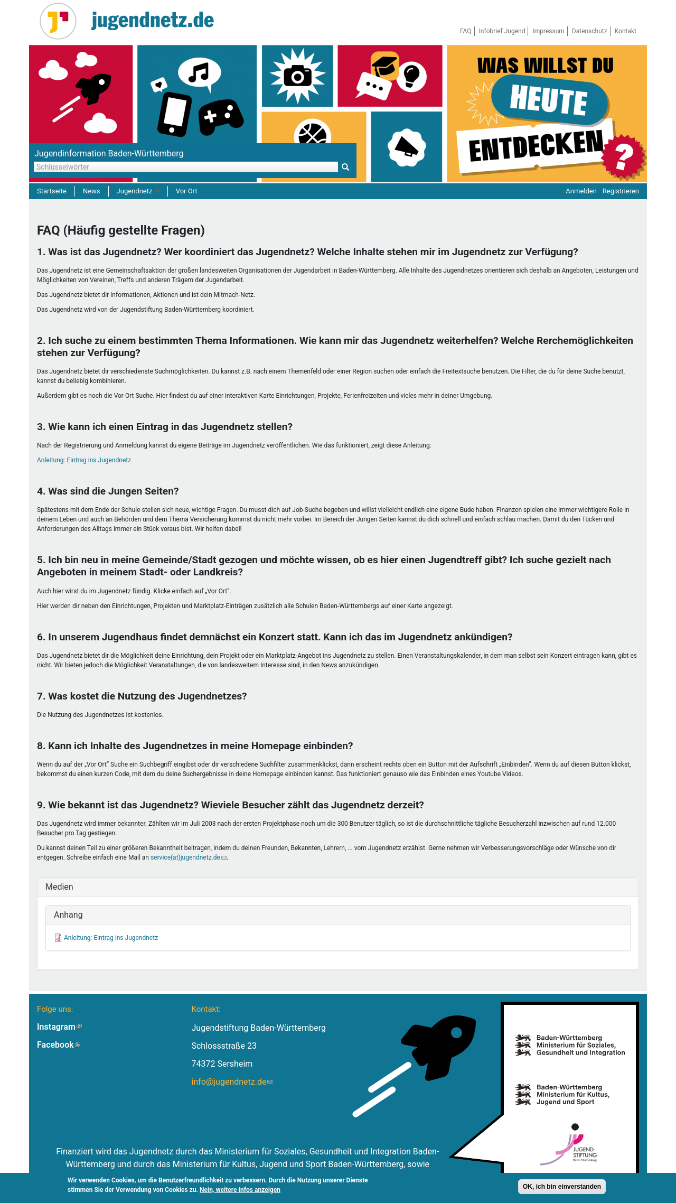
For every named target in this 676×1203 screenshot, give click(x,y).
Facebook (58, 1045)
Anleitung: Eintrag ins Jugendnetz (84, 460)
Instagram (59, 1027)
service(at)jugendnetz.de (189, 857)
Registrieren (621, 191)
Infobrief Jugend (502, 31)
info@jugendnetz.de (232, 1082)
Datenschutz (589, 31)
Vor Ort (187, 191)
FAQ (466, 31)
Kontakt (625, 31)
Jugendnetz (138, 191)
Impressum (548, 31)
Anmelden (581, 191)
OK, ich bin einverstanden (562, 1188)
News (91, 191)
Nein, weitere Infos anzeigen (240, 1191)
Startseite (52, 191)
